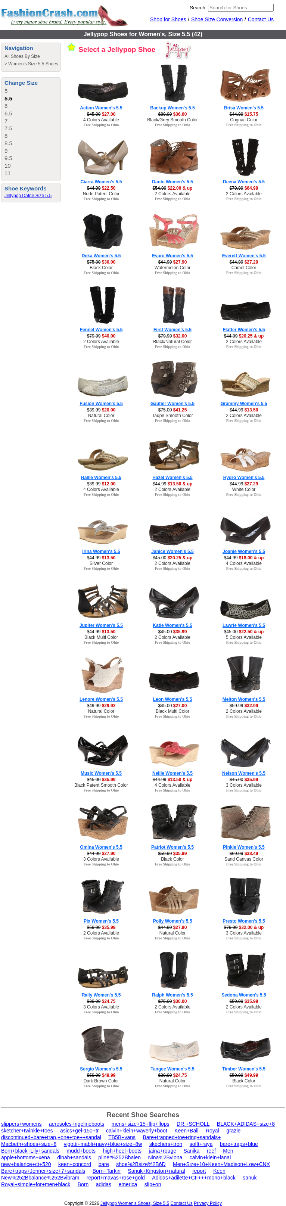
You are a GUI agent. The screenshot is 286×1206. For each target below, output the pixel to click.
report (199, 1171)
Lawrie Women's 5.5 (244, 625)
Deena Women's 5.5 (244, 181)
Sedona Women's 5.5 (243, 995)
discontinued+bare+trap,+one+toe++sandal (51, 1137)
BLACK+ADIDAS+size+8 (246, 1124)
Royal (212, 1131)
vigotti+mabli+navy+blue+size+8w (103, 1144)
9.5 (8, 158)
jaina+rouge (162, 1151)
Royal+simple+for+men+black (35, 1184)
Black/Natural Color (172, 341)
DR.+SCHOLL (193, 1124)
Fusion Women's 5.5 (101, 403)
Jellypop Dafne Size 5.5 (28, 195)
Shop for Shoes (168, 19)
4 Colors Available (101, 119)
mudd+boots (81, 1151)
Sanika (191, 1151)
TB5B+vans (122, 1137)
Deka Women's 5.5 (101, 255)
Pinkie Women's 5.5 (243, 847)
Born (83, 1184)
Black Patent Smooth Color (101, 785)
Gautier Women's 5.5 (172, 403)
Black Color (101, 267)
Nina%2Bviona (165, 1157)
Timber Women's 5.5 (243, 1069)
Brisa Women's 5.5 (244, 108)
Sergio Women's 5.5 (101, 1069)
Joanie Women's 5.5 (244, 551)
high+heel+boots (122, 1151)
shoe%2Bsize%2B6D (140, 1164)
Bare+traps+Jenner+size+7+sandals (43, 1171)
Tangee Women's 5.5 (172, 1069)
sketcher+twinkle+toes (27, 1131)
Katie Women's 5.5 (172, 625)
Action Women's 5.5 (101, 108)
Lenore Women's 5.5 (101, 699)
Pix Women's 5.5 (101, 921)
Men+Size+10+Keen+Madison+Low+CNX (221, 1164)
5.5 (8, 98)
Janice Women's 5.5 (172, 551)
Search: (198, 7)
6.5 (8, 113)
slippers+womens (21, 1124)
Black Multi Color (101, 637)
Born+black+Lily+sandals (30, 1151)
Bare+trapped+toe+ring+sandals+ (182, 1137)
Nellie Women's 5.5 (172, 773)
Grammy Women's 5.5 (244, 403)
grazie (233, 1131)
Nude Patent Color (101, 193)
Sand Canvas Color (243, 859)
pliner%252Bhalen (119, 1157)
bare (104, 1164)
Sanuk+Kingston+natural (156, 1171)
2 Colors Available (172, 193)
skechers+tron (165, 1144)
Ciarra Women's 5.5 (101, 181)
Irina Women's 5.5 (101, 551)
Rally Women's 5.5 (101, 995)
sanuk (250, 1178)
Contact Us (261, 19)
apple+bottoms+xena (25, 1157)
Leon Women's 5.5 (172, 699)
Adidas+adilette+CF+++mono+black (193, 1178)
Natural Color (101, 415)
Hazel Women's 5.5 (172, 477)
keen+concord (74, 1164)
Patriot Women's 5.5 (172, 847)
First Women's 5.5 (172, 329)
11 (7, 173)
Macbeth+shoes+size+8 (28, 1144)
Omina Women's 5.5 (101, 847)
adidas (103, 1184)
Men (228, 1151)
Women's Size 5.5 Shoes (33, 63)
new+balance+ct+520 (26, 1164)
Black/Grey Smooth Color (172, 119)
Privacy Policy (208, 1203)
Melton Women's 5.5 (244, 699)
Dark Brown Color (101, 1081)
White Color (244, 489)
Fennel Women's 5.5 (101, 329)
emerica (127, 1184)
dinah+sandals (74, 1157)
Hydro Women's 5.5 (244, 477)
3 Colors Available (244, 785)
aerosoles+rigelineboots (76, 1124)
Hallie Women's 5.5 (101, 477)
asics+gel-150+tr (79, 1131)
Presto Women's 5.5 (244, 921)
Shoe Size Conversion (217, 19)
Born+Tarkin (107, 1171)
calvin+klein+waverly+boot (136, 1131)
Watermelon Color (172, 267)
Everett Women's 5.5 (244, 255)
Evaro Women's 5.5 (172, 255)
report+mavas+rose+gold (116, 1178)
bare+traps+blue (239, 1144)
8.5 (8, 143)
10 (7, 165)
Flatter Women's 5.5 (244, 329)
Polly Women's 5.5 (172, 921)
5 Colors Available (244, 637)
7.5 (8, 128)
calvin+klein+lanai (210, 1157)
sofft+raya (201, 1144)
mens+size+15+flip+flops (141, 1124)
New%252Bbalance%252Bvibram (40, 1178)
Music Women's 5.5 (101, 773)
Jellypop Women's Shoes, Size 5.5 (134, 1203)
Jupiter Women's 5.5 (101, 625)
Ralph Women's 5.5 (172, 995)
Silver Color (101, 563)
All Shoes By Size (22, 56)
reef (211, 1151)
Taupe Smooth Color (172, 415)
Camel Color (244, 267)
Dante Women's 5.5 (172, 181)
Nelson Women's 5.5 (243, 773)
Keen (219, 1171)
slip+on (152, 1184)
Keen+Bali (186, 1131)
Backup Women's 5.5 (172, 108)
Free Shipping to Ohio (101, 125)
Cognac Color (243, 119)
